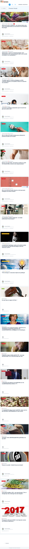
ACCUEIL (4, 8)
